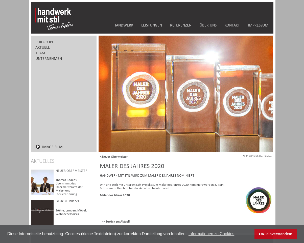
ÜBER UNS (208, 25)
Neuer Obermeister (71, 171)
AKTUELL (42, 47)
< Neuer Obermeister (114, 156)
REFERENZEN (181, 25)
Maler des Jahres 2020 (115, 195)
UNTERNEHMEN (48, 58)
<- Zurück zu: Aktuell (116, 221)
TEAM (40, 53)
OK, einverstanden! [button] (275, 234)
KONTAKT (232, 25)
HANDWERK (123, 25)
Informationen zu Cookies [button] (211, 234)
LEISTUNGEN (151, 25)
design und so (67, 201)
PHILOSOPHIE (46, 42)
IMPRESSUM (258, 25)
